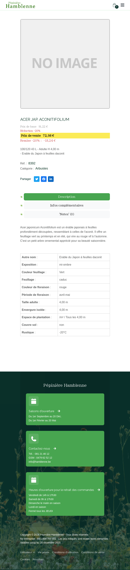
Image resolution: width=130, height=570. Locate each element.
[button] (122, 5)
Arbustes (41, 168)
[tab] (67, 197)
